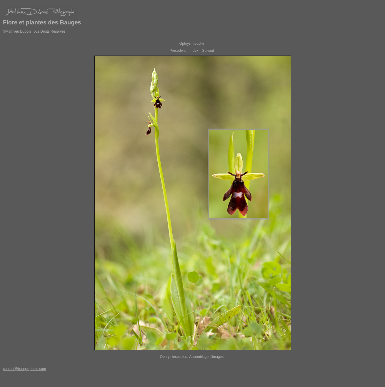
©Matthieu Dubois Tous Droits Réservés (34, 31)
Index (194, 51)
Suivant (208, 51)
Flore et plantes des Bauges (42, 22)
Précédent (178, 51)
